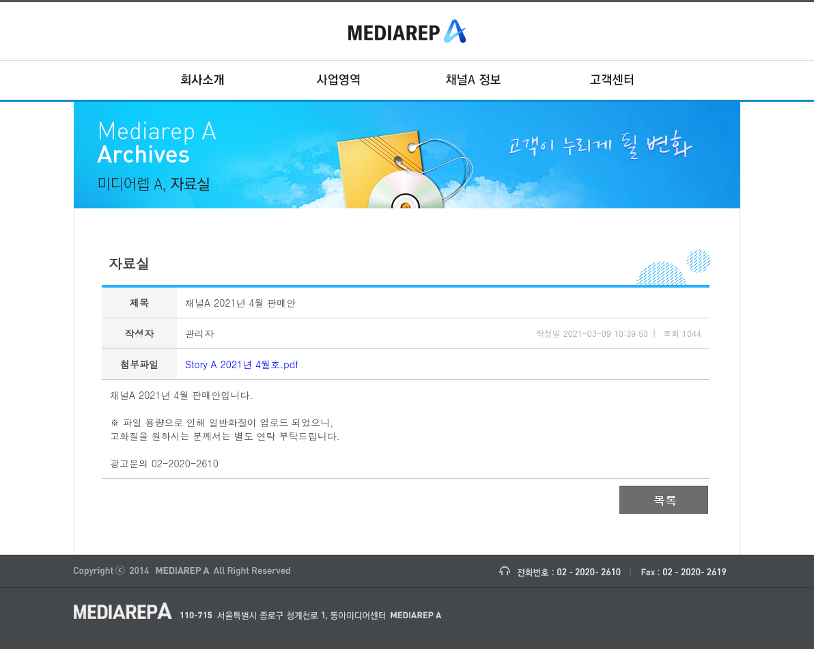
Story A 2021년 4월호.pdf (241, 364)
